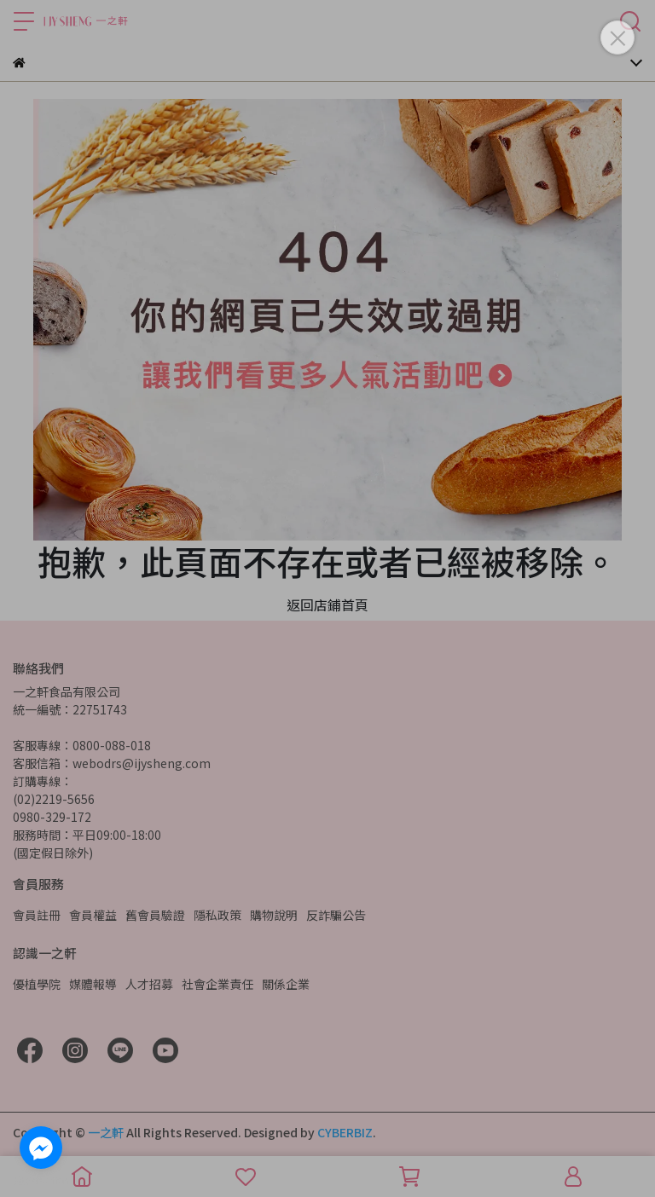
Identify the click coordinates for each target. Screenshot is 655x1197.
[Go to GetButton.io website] (41, 1180)
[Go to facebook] (41, 1147)
